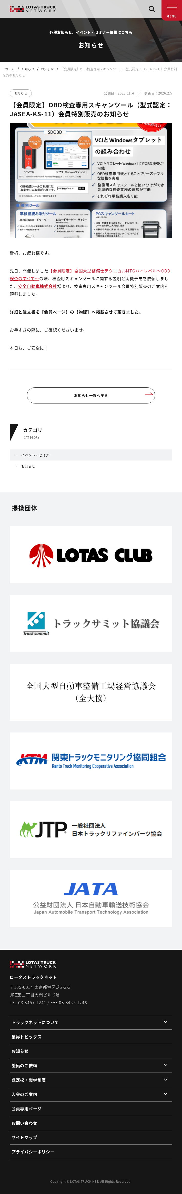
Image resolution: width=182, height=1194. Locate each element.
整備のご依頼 (24, 1065)
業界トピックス (27, 1036)
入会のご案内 (24, 1094)
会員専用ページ (27, 1108)
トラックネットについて (35, 1022)
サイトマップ (24, 1137)
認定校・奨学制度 (29, 1080)
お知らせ (28, 466)
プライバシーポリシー (33, 1152)
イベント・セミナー (37, 455)
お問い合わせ (24, 1123)
